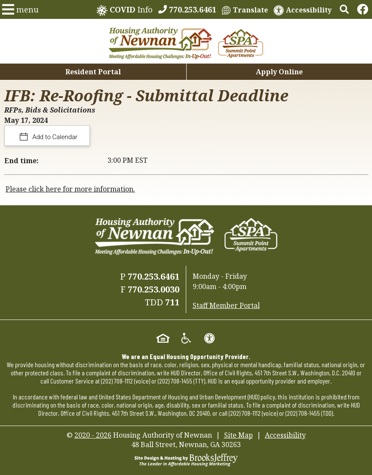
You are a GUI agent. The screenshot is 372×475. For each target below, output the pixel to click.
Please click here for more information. (70, 189)
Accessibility (285, 435)
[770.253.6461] (187, 9)
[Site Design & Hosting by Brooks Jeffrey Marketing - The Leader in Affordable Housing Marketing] (186, 459)
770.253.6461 (153, 276)
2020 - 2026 (92, 435)
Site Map (238, 435)
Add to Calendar (54, 137)
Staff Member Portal (226, 305)
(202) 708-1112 (117, 381)
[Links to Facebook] (362, 9)
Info (125, 10)
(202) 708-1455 (175, 381)
